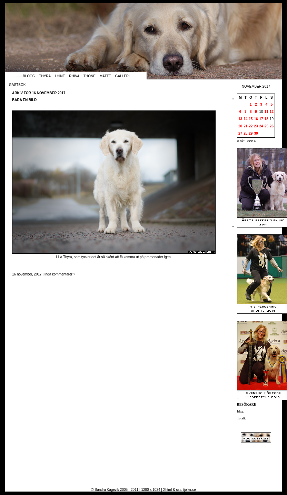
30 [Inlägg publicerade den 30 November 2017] (256, 133)
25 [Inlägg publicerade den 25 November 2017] (266, 126)
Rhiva (74, 76)
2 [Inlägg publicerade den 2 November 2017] (256, 104)
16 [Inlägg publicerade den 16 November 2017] (256, 119)
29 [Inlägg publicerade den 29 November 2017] (251, 133)
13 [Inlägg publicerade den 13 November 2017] (240, 119)
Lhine (60, 76)
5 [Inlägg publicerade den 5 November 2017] (272, 104)
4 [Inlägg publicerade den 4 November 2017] (266, 104)
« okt (241, 141)
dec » (251, 141)
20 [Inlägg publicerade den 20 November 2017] (240, 126)
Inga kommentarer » (60, 274)
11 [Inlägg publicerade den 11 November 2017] (266, 112)
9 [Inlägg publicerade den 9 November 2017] (256, 112)
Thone (89, 76)
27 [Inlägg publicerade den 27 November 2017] (240, 133)
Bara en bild (24, 100)
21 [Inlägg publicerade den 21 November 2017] (245, 126)
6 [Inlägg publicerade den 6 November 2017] (240, 112)
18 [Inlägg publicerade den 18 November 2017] (266, 119)
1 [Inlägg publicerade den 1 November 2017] (251, 104)
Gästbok (17, 85)
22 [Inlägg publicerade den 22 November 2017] (251, 126)
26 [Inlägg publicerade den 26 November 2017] (272, 126)
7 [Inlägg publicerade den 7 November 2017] (246, 112)
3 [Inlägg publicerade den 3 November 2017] (261, 104)
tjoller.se (189, 490)
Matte (105, 76)
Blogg (29, 76)
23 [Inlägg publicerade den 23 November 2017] (256, 126)
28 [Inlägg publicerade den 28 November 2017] (245, 133)
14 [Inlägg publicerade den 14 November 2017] (245, 119)
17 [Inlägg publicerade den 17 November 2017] (261, 119)
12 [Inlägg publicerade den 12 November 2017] (272, 112)
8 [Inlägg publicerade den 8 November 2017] (251, 112)
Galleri (122, 76)
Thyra (45, 76)
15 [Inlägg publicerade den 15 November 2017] (251, 119)
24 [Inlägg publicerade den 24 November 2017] (261, 126)
